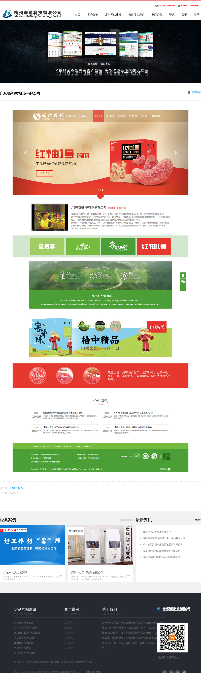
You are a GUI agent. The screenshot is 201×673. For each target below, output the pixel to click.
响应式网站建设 (22, 647)
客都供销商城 (16, 487)
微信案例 (69, 642)
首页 (77, 14)
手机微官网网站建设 (24, 637)
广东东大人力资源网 (15, 572)
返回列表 (194, 92)
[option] (32, 553)
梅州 (157, 6)
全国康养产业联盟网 (74, 662)
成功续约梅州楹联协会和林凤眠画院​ (161, 557)
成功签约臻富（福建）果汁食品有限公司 (164, 538)
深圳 (180, 6)
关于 (184, 14)
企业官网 (69, 627)
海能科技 (58, 662)
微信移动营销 (136, 14)
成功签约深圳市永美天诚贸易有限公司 (163, 544)
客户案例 (92, 14)
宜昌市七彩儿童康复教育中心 (158, 531)
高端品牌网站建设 (23, 622)
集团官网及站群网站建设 (27, 632)
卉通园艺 (90, 662)
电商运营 (156, 14)
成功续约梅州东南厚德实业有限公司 (161, 551)
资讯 (172, 14)
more (198, 520)
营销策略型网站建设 (24, 652)
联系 (196, 14)
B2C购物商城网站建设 (26, 627)
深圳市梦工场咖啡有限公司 (87, 572)
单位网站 (69, 637)
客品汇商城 (32, 662)
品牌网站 (69, 622)
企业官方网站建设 (23, 642)
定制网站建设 (113, 14)
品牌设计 (69, 647)
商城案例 (69, 632)
